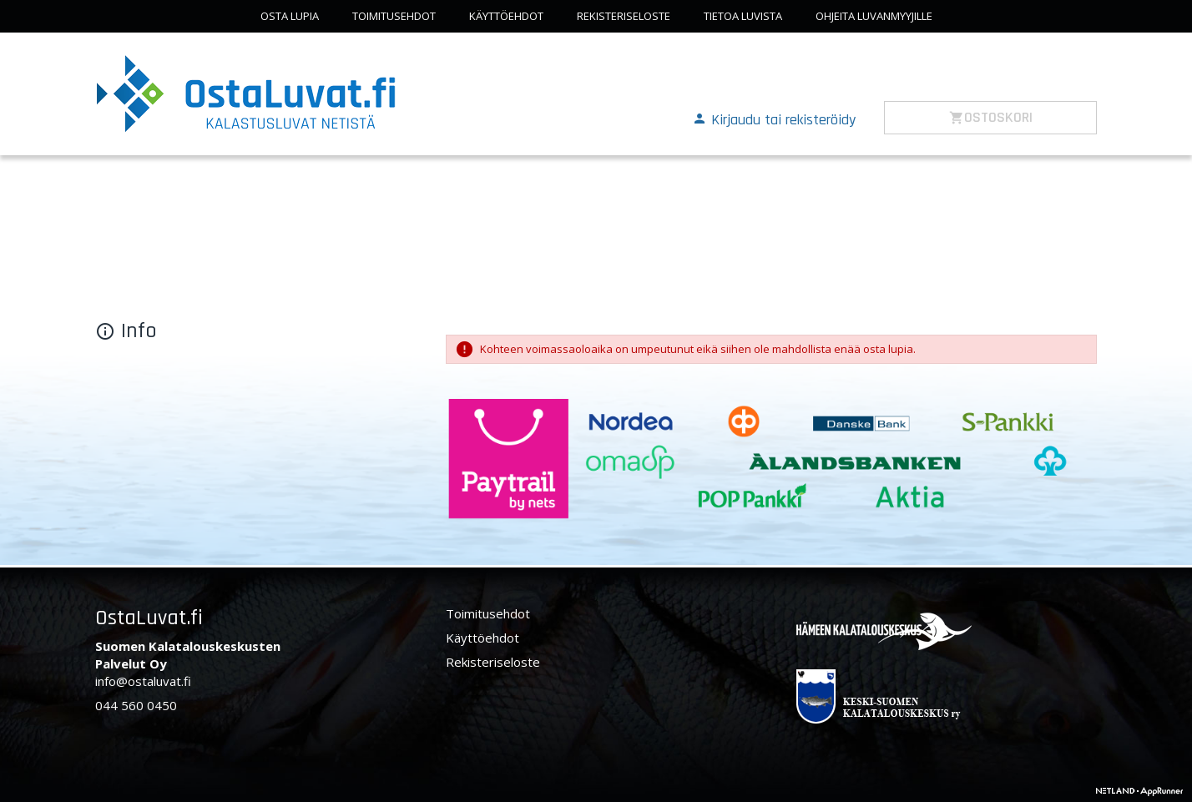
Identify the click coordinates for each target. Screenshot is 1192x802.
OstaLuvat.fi (149, 618)
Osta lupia (289, 15)
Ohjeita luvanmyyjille (874, 15)
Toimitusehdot (394, 15)
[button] (773, 118)
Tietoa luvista (743, 15)
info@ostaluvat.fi (143, 681)
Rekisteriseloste (623, 15)
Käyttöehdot (506, 15)
